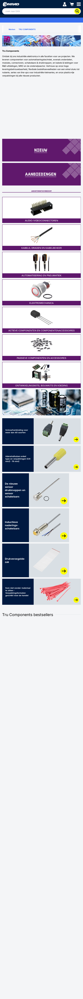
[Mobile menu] (79, 4)
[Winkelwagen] (72, 4)
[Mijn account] (65, 4)
